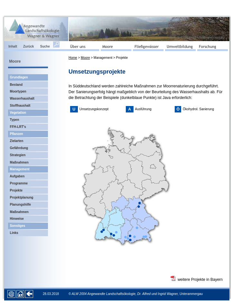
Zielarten (16, 141)
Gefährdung (19, 148)
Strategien (18, 155)
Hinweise (17, 218)
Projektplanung (21, 197)
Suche (45, 46)
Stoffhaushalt (20, 105)
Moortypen (18, 91)
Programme (19, 183)
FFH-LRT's (18, 127)
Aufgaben (17, 176)
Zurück (31, 46)
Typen (14, 119)
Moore (85, 57)
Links (14, 233)
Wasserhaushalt (22, 98)
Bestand (16, 84)
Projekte (16, 190)
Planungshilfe (20, 204)
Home (73, 57)
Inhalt (13, 46)
